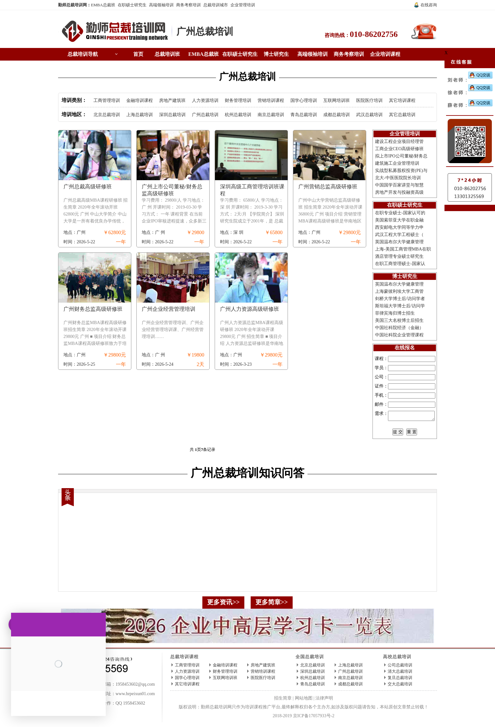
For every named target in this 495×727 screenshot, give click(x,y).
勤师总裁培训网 (72, 5)
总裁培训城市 (215, 5)
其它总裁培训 (402, 114)
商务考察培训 (188, 5)
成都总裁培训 (336, 114)
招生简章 (283, 700)
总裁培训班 (167, 54)
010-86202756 (374, 34)
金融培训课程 (139, 100)
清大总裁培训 (400, 673)
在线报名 (405, 347)
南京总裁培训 (271, 114)
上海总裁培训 (139, 114)
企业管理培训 (242, 5)
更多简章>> (271, 603)
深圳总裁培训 (172, 114)
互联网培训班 (336, 100)
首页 (138, 54)
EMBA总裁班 (103, 5)
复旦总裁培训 (400, 679)
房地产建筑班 (172, 100)
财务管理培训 (238, 100)
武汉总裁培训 (369, 114)
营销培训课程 (271, 100)
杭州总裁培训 (238, 114)
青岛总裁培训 (303, 114)
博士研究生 (276, 54)
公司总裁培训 (400, 667)
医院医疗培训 (369, 100)
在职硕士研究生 (132, 5)
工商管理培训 (106, 100)
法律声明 (324, 700)
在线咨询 (428, 5)
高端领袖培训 (161, 5)
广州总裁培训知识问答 (247, 475)
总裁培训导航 (83, 54)
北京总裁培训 (106, 114)
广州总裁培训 (204, 31)
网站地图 (304, 700)
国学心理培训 (303, 100)
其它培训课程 (402, 100)
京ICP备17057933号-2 (313, 717)
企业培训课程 (385, 54)
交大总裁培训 (400, 685)
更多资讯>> (223, 603)
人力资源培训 (205, 100)
